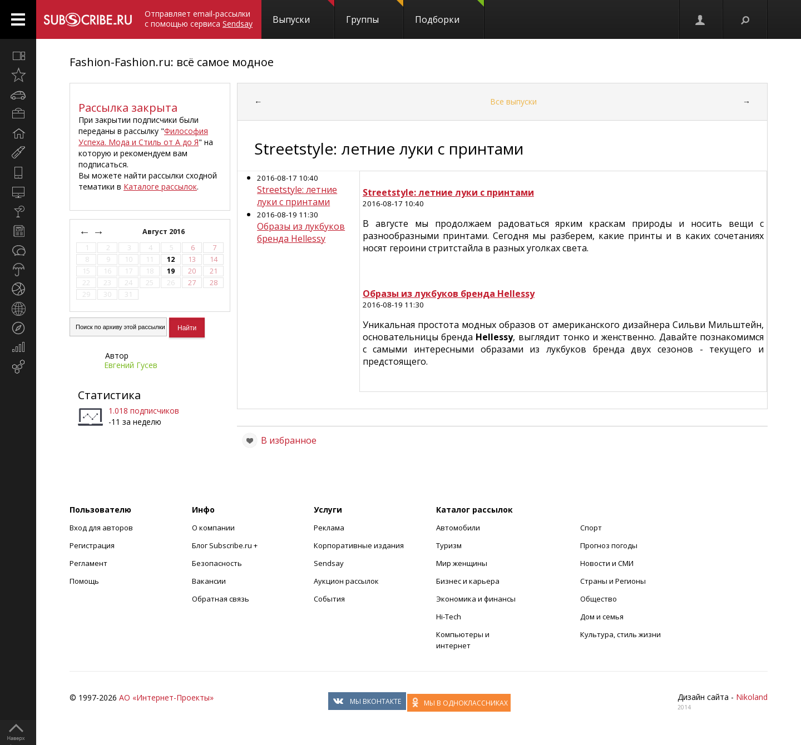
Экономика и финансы (476, 599)
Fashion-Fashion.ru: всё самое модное (172, 61)
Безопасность (217, 563)
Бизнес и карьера (468, 581)
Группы (374, 13)
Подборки (449, 13)
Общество (598, 599)
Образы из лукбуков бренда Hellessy (301, 232)
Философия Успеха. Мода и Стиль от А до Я (143, 136)
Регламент (88, 563)
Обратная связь (220, 599)
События (329, 599)
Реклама (329, 528)
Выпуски (303, 13)
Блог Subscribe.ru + (225, 545)
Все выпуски (513, 101)
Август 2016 (164, 231)
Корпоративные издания (359, 545)
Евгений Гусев (130, 365)
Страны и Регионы (613, 581)
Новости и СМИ (607, 563)
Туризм (449, 545)
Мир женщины (461, 563)
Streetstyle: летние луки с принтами (297, 195)
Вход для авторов (101, 528)
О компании (213, 528)
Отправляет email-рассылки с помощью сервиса (199, 18)
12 (171, 259)
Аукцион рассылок (346, 581)
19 (171, 271)
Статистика (109, 395)
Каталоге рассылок (160, 186)
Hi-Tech (448, 617)
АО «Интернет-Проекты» (166, 697)
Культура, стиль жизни (620, 634)
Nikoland (752, 697)
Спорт (591, 528)
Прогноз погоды (608, 545)
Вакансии (209, 581)
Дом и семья (602, 617)
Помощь (84, 581)
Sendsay (329, 563)
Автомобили (458, 528)
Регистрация (92, 545)
